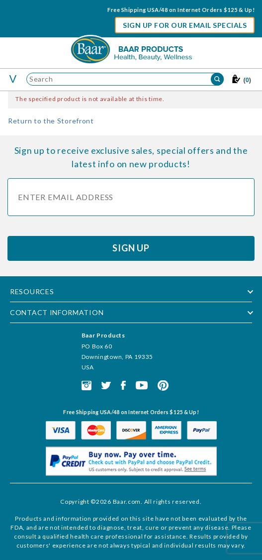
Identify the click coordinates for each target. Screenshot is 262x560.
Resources (32, 291)
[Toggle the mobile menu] (13, 79)
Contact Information (56, 312)
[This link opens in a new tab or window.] (86, 384)
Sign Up (131, 247)
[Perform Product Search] (217, 79)
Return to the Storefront (51, 120)
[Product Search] (125, 79)
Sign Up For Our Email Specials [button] (185, 25)
